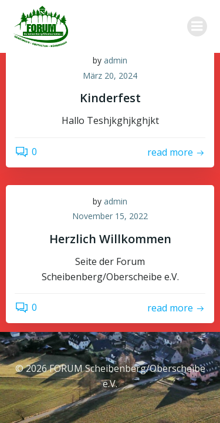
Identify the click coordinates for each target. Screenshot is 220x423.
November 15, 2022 (110, 215)
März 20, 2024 (110, 75)
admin (115, 60)
